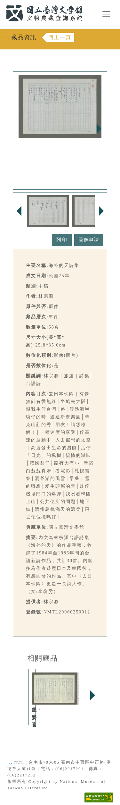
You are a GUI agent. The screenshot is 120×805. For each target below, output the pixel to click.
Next (99, 128)
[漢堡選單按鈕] (106, 14)
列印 (62, 240)
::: (2, 3)
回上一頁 (59, 37)
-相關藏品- (42, 658)
